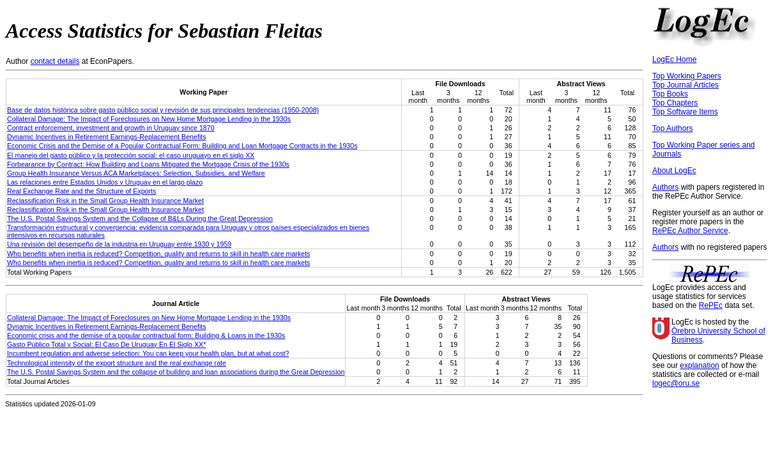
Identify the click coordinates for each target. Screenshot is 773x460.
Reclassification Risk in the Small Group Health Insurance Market (105, 200)
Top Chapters (675, 102)
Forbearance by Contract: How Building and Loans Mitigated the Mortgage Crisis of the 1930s (148, 164)
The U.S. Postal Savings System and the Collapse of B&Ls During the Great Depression (140, 218)
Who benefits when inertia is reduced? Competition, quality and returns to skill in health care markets (158, 253)
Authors (665, 187)
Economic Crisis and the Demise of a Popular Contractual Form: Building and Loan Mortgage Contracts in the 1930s (182, 146)
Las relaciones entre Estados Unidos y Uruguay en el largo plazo (105, 182)
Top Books (670, 93)
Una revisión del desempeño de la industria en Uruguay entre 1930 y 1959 (119, 244)
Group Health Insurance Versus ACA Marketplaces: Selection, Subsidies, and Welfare (136, 173)
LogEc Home (674, 59)
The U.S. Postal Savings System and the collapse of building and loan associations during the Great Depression (175, 372)
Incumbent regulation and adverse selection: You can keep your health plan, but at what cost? (148, 353)
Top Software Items (685, 111)
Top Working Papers (686, 76)
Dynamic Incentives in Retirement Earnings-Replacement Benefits (106, 137)
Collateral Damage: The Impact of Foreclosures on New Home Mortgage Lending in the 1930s (149, 119)
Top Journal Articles (685, 84)
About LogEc (674, 170)
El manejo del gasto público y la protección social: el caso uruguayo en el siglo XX (130, 155)
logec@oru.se (676, 383)
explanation (699, 365)
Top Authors (672, 128)
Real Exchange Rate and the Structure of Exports (81, 191)
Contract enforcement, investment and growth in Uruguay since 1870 (111, 128)
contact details (55, 61)
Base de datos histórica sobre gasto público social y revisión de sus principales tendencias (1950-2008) (163, 110)
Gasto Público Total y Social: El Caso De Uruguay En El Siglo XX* (106, 344)
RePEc (711, 305)
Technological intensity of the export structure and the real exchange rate (116, 363)
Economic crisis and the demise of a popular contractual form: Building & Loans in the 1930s (146, 335)
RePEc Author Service (690, 230)
